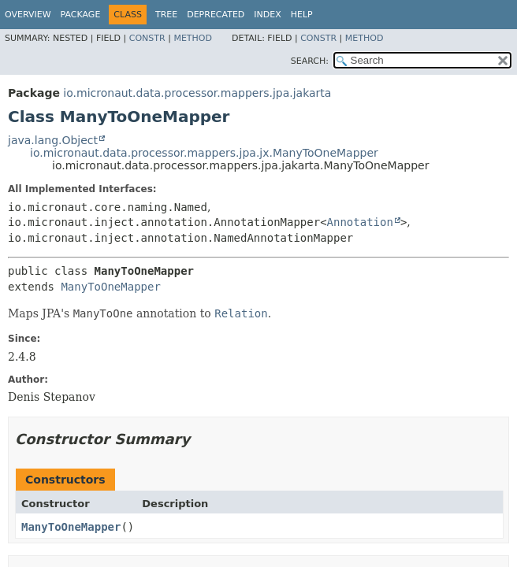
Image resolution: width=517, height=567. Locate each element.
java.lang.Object (53, 140)
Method (192, 38)
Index (267, 14)
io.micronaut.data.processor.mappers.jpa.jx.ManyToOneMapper (204, 152)
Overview (28, 14)
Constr (147, 38)
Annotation (360, 222)
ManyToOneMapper (110, 286)
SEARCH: (310, 61)
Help (302, 14)
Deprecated (215, 14)
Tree (166, 14)
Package (81, 14)
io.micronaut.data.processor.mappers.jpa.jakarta (197, 93)
